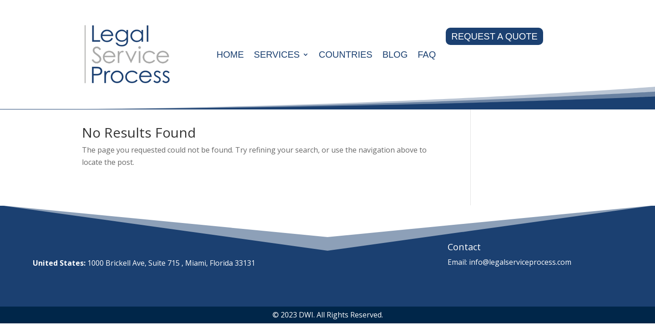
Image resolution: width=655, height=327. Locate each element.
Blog (395, 54)
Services (277, 54)
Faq (427, 54)
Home (230, 54)
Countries (346, 54)
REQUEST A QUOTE (494, 36)
